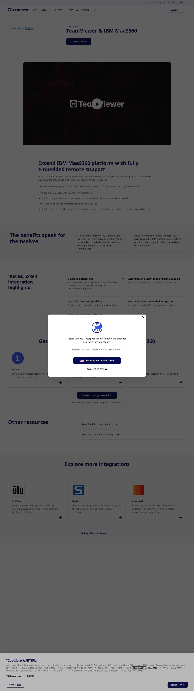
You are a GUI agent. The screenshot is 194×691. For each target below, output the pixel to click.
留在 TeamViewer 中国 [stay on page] (97, 368)
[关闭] (143, 317)
